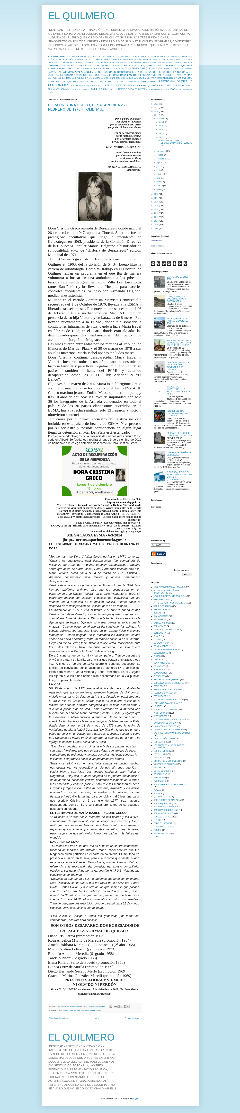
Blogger (135, 1098)
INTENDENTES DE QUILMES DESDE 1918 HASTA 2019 (177, 413)
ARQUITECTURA (173, 57)
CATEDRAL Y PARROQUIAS (166, 629)
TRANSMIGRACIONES (157, 89)
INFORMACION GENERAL (77, 71)
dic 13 (162, 126)
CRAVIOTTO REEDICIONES (142, 62)
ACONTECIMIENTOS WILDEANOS (67, 56)
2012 (156, 217)
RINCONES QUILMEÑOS (173, 85)
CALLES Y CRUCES (160, 60)
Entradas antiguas (133, 1018)
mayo (159, 174)
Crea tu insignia (157, 246)
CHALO (79, 62)
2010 (156, 225)
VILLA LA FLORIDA (184, 89)
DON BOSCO (71, 66)
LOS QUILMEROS (124, 78)
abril (158, 178)
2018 (156, 194)
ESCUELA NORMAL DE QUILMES (172, 65)
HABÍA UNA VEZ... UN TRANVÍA (177, 69)
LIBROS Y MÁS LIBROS (164, 738)
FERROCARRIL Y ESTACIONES (74, 68)
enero (159, 189)
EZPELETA (53, 68)
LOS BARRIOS (64, 78)
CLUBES (89, 62)
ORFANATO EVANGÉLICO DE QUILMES (179, 453)
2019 (156, 115)
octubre (159, 155)
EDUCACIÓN (86, 65)
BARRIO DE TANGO (86, 60)
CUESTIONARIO (165, 63)
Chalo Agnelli (156, 240)
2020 (156, 111)
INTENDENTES (124, 72)
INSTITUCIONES (107, 72)
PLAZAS (74, 85)
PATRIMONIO (134, 82)
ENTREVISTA (117, 66)
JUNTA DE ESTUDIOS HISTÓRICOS (152, 72)
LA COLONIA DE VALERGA (166, 723)
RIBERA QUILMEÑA (148, 85)
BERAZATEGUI (104, 59)
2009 (156, 229)
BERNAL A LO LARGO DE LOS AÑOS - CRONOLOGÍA (179, 434)
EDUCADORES (102, 65)
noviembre (161, 151)
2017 (156, 198)
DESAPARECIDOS (56, 65)
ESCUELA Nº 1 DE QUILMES (138, 65)
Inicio (97, 1018)
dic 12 (162, 130)
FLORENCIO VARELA (100, 68)
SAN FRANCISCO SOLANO (166, 810)
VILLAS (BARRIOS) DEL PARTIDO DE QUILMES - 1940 (178, 320)
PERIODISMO (148, 81)
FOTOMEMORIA (118, 69)
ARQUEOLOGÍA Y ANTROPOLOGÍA (149, 57)
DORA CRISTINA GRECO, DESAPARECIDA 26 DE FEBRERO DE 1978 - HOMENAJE (89, 107)
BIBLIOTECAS (144, 60)
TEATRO (122, 89)
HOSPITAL (52, 72)
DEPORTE (187, 62)
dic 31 (162, 122)
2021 (156, 107)
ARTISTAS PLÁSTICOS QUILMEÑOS (170, 603)
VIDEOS (171, 89)
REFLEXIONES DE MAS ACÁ (121, 85)
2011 (156, 221)
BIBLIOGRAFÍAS (130, 60)
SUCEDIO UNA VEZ (102, 89)
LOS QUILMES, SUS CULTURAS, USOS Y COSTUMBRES (176, 298)
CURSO (176, 62)
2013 (156, 213)
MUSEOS (84, 82)
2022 (156, 104)
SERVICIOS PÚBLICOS (78, 89)
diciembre (160, 119)
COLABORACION (104, 62)
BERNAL (117, 59)
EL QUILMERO (81, 15)
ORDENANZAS (121, 82)
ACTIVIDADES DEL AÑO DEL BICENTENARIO (110, 57)
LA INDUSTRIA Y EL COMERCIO (107, 75)
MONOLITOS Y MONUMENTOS (177, 78)
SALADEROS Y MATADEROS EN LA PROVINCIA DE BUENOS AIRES (178, 390)
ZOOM (50, 92)
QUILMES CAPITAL (95, 86)
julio (158, 166)
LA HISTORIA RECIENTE (74, 75)
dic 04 (162, 137)
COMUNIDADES (122, 63)
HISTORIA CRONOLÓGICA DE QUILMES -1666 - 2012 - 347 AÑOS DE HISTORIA (179, 342)
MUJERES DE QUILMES (63, 81)
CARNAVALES (174, 60)
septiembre (161, 159)
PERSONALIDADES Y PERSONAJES (170, 784)
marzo (159, 182)
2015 (156, 206)
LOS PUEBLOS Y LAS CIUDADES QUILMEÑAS (94, 78)
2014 (156, 209)
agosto (159, 162)
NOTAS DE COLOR (101, 82)
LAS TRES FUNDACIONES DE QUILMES (150, 75)
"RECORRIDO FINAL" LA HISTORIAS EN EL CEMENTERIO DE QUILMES (178, 366)
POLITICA (82, 86)
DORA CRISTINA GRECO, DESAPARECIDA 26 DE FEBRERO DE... (175, 143)
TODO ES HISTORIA (137, 89)
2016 (156, 202)
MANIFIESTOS (156, 78)
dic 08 (162, 133)
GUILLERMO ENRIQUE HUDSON (143, 68)
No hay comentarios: (97, 1006)
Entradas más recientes (59, 1018)
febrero (159, 185)
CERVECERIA (68, 62)
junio (158, 170)
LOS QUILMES (141, 78)
